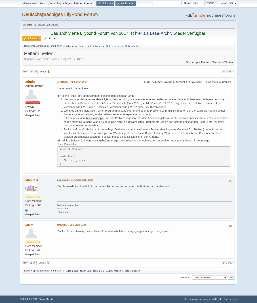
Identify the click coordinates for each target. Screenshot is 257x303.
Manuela (31, 180)
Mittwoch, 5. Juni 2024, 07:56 (72, 225)
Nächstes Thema (222, 62)
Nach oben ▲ (230, 299)
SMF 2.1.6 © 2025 (28, 299)
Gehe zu (185, 277)
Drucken (228, 72)
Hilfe (185, 299)
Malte (29, 225)
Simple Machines (47, 299)
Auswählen (71, 144)
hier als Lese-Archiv (153, 33)
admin (30, 81)
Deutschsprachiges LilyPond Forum (60, 14)
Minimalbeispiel (95, 118)
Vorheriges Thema (197, 62)
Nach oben (29, 263)
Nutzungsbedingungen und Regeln (205, 299)
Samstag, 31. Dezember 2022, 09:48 (75, 180)
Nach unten (30, 72)
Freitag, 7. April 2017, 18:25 (74, 82)
